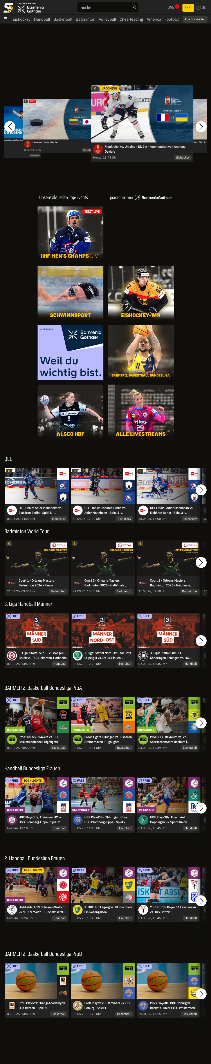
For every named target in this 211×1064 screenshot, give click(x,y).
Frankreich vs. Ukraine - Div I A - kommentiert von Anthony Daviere (145, 149)
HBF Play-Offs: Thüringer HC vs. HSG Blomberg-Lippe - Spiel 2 (106, 819)
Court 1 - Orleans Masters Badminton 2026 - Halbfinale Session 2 (104, 583)
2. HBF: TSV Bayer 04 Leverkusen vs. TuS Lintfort (173, 909)
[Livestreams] (141, 412)
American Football (162, 19)
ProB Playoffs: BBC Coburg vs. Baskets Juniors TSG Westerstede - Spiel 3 (174, 1005)
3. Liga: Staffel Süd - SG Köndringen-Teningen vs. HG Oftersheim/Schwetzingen (169, 655)
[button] (9, 127)
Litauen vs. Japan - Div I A (45, 142)
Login (188, 7)
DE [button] (201, 7)
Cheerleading (131, 19)
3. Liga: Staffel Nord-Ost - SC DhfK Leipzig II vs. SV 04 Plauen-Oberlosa (107, 655)
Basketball (63, 19)
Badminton (85, 19)
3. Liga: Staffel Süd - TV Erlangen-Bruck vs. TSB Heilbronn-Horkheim (43, 655)
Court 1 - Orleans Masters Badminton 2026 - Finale (36, 583)
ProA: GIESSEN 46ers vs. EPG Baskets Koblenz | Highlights (39, 739)
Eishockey (22, 19)
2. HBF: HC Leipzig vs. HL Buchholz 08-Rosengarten (108, 909)
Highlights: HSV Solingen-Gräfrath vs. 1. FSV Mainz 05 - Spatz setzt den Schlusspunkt (42, 909)
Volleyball (107, 19)
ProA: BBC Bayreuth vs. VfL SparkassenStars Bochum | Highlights (168, 739)
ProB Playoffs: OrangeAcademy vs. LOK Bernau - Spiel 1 (42, 1005)
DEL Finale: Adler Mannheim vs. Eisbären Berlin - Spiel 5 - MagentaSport (40, 510)
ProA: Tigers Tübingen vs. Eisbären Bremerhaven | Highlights (108, 739)
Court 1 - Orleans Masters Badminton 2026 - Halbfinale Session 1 (170, 583)
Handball (42, 19)
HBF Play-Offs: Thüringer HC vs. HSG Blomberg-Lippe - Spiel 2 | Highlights (40, 820)
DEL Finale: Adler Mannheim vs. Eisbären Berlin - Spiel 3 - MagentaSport (171, 510)
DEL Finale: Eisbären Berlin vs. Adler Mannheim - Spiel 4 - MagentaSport (105, 510)
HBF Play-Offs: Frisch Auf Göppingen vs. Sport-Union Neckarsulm (168, 820)
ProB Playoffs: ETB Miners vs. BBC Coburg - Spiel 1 (107, 1005)
